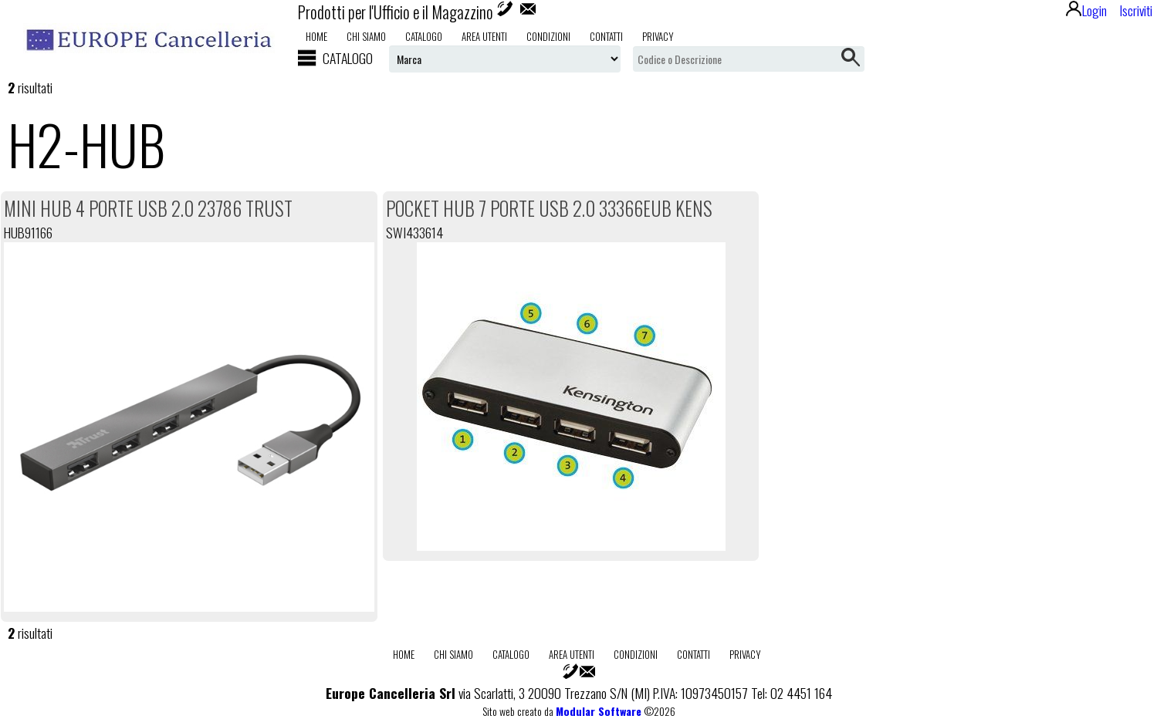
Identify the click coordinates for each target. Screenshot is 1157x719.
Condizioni (548, 36)
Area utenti (484, 36)
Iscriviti (1135, 10)
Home (316, 36)
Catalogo (423, 36)
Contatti (606, 36)
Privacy (658, 36)
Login (1086, 10)
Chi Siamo (366, 36)
